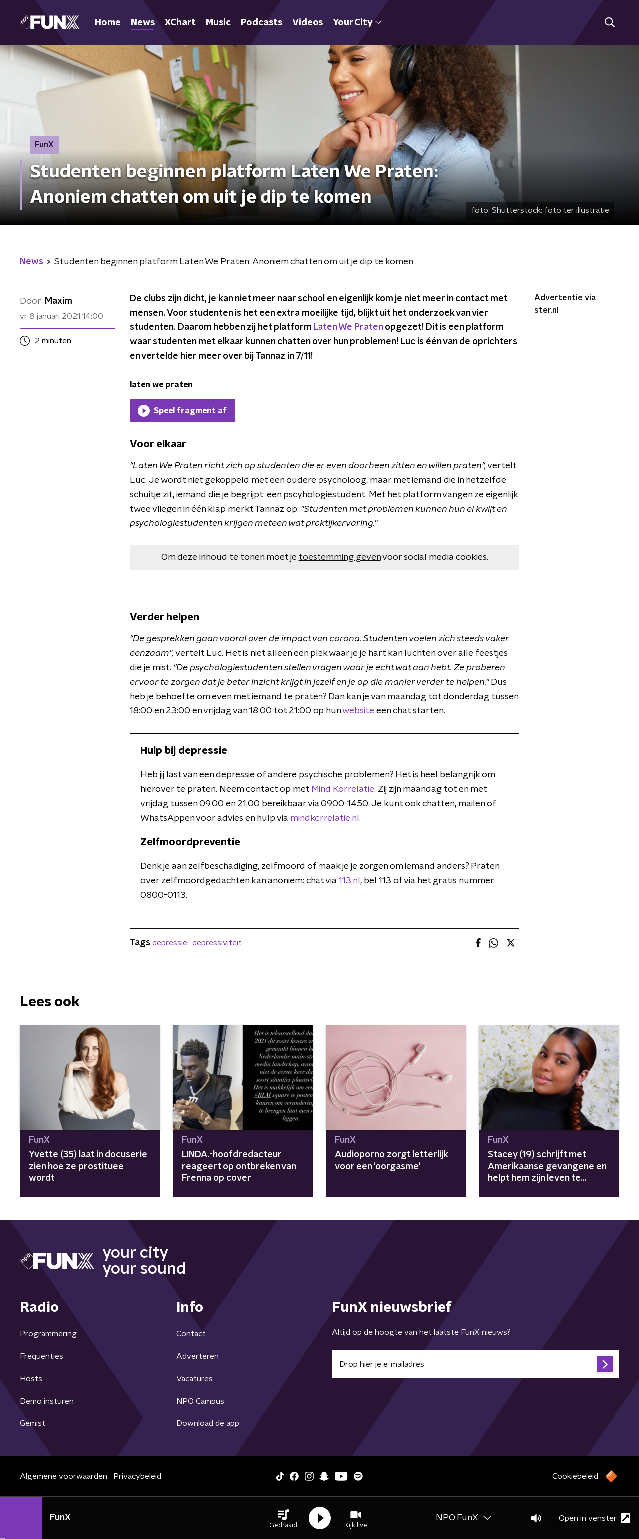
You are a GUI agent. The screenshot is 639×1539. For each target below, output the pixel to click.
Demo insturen (47, 1401)
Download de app (207, 1423)
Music (218, 22)
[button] (283, 1518)
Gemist (32, 1423)
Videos (307, 22)
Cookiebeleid (575, 1476)
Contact (191, 1334)
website (358, 710)
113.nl (349, 880)
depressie (169, 943)
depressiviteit (217, 943)
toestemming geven (340, 557)
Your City (357, 22)
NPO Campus (200, 1401)
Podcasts (261, 22)
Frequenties (41, 1356)
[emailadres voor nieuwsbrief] (475, 1364)
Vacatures (194, 1379)
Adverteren (197, 1356)
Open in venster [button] (594, 1518)
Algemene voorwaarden (63, 1476)
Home (108, 22)
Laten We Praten (348, 327)
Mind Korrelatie (342, 789)
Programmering (48, 1334)
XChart (180, 22)
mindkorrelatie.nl (324, 818)
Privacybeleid (137, 1476)
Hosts (31, 1379)
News (143, 22)
